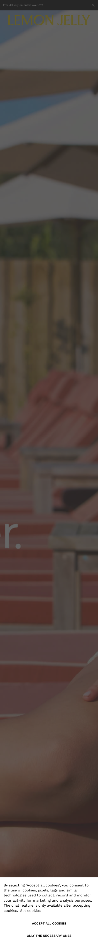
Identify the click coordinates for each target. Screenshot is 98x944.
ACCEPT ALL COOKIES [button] (49, 923)
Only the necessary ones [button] (49, 935)
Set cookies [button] (30, 910)
